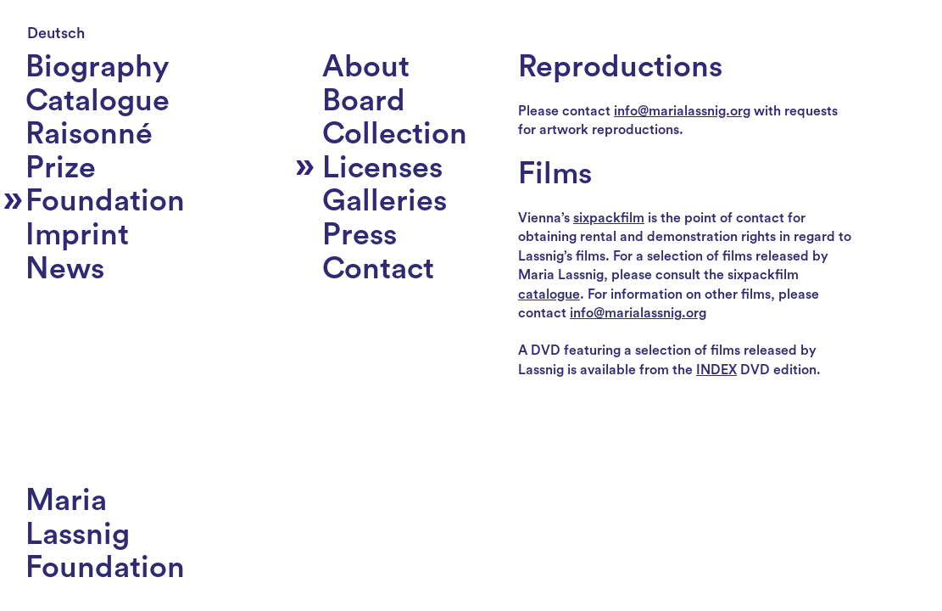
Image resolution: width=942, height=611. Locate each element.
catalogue (549, 294)
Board (363, 101)
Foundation (105, 201)
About (366, 67)
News (64, 269)
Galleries (384, 201)
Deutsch (56, 33)
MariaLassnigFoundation (105, 534)
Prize (60, 168)
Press (359, 235)
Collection (394, 134)
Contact (378, 269)
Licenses (382, 168)
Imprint (77, 235)
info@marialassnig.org (682, 111)
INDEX (716, 370)
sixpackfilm (608, 218)
